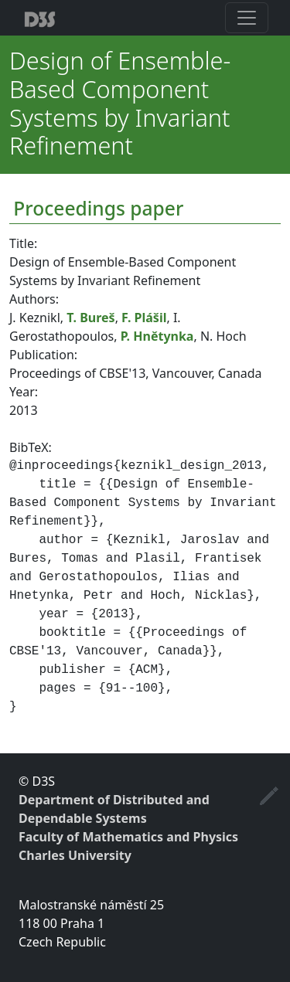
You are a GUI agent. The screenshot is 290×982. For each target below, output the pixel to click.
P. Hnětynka (157, 336)
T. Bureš (90, 317)
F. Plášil (143, 317)
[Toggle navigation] (246, 17)
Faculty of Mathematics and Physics (128, 836)
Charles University (75, 855)
